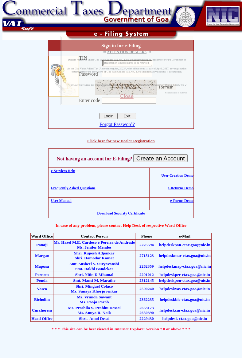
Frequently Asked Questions (73, 188)
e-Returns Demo (180, 188)
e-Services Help (63, 171)
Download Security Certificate (121, 213)
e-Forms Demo (181, 201)
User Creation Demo (177, 175)
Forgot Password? (117, 124)
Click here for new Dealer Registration (121, 141)
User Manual (61, 201)
